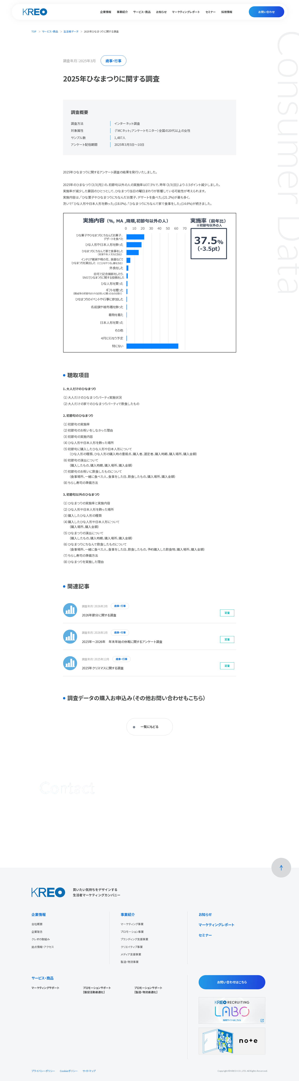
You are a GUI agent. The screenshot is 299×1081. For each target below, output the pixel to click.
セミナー (211, 12)
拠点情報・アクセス (42, 947)
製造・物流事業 (130, 962)
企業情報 (38, 914)
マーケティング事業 (132, 924)
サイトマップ (89, 1071)
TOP (33, 31)
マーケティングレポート (186, 12)
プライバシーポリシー (43, 1071)
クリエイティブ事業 (132, 947)
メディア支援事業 (131, 954)
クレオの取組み (40, 939)
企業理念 (37, 932)
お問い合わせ (266, 12)
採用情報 (226, 12)
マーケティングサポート (45, 988)
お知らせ (161, 12)
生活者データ (71, 31)
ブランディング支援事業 (134, 939)
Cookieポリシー (69, 1071)
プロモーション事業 (132, 932)
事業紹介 (128, 914)
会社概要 (37, 924)
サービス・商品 (50, 31)
